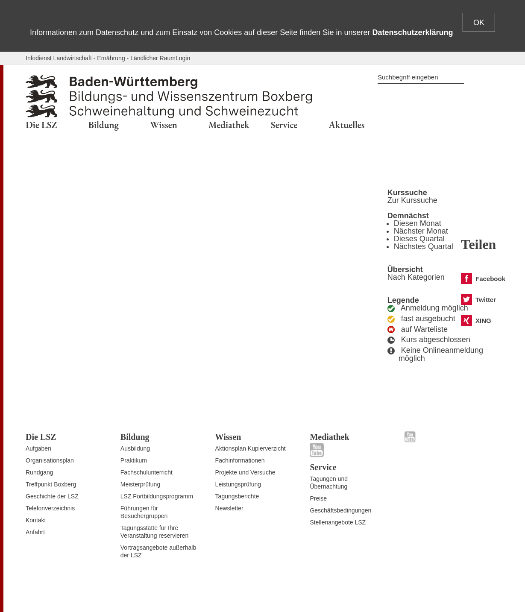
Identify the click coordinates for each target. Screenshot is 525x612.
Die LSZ (41, 437)
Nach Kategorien (416, 277)
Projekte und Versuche (245, 472)
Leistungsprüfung (238, 484)
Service (323, 467)
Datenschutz (401, 592)
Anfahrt (35, 532)
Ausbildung (135, 448)
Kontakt (36, 520)
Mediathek (329, 437)
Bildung (135, 437)
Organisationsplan (50, 460)
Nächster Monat (421, 231)
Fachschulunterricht (146, 472)
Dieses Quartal (419, 238)
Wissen (228, 437)
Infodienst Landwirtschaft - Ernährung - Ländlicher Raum (101, 58)
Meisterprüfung (140, 484)
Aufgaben (38, 448)
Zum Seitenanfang (50, 595)
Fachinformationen (240, 460)
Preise (318, 498)
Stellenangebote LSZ (338, 522)
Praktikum (133, 460)
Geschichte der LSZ (52, 496)
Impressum (484, 592)
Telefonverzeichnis (50, 508)
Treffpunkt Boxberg (51, 484)
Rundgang (39, 472)
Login (183, 58)
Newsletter (229, 508)
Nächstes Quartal (423, 246)
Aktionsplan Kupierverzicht (250, 448)
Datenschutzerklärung (412, 32)
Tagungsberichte (237, 496)
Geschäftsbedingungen (340, 510)
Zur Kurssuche (412, 200)
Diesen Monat (417, 223)
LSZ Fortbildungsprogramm (156, 496)
